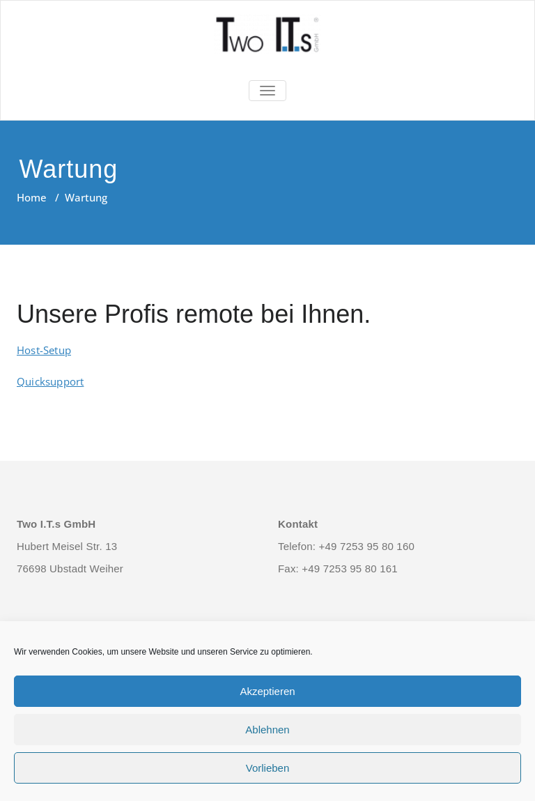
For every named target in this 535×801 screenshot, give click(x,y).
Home (32, 197)
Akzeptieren (267, 691)
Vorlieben (268, 768)
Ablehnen (267, 729)
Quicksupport (50, 381)
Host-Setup (44, 350)
